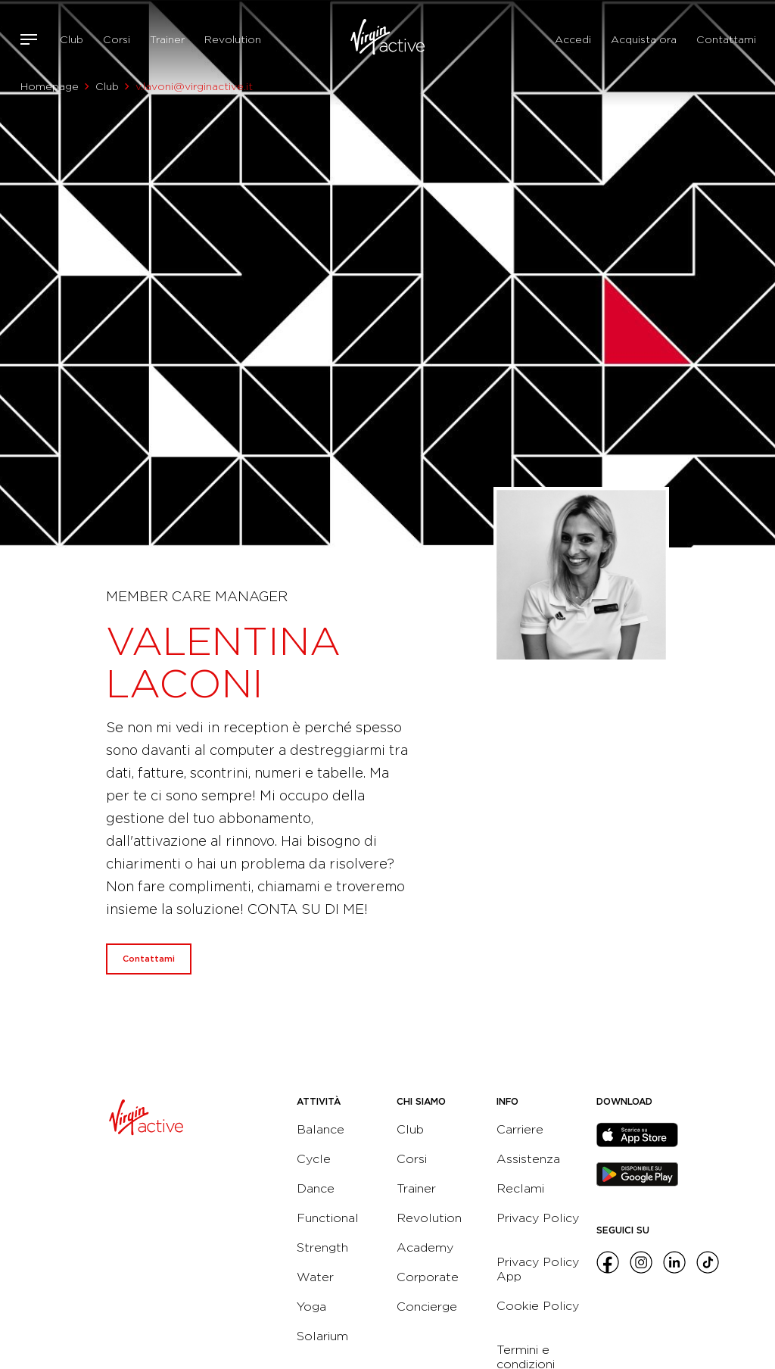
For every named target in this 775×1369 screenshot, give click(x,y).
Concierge (427, 1306)
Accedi (573, 39)
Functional (328, 1218)
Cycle (314, 1159)
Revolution (232, 39)
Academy (425, 1247)
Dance (316, 1188)
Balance (320, 1129)
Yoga (311, 1306)
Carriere (519, 1129)
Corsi (116, 39)
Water (315, 1277)
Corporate (428, 1277)
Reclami (520, 1188)
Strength (322, 1247)
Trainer (167, 39)
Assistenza (528, 1159)
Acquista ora (644, 39)
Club (71, 39)
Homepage (49, 86)
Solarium (322, 1336)
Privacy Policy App (537, 1269)
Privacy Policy (537, 1218)
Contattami (726, 39)
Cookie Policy (537, 1306)
